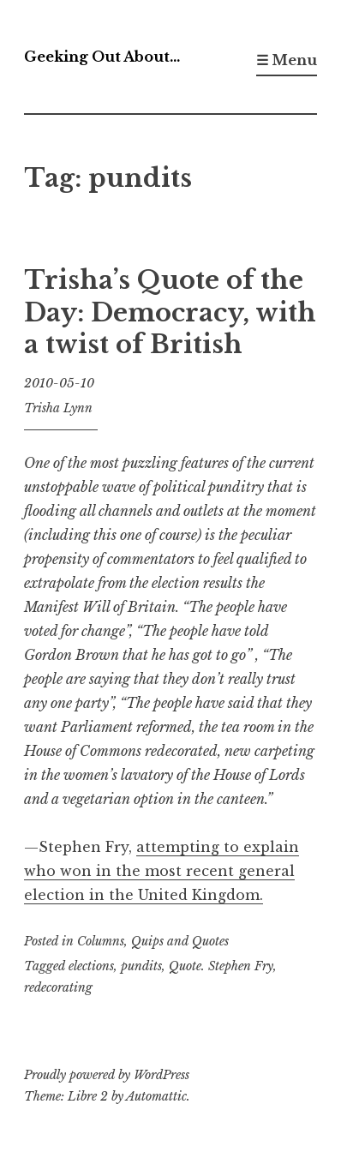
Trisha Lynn (58, 408)
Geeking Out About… (102, 56)
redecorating (58, 987)
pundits (141, 966)
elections (91, 966)
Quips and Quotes (180, 941)
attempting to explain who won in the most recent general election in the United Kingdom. (161, 870)
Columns (100, 941)
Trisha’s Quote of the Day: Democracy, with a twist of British (170, 312)
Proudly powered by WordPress (106, 1075)
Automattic (156, 1096)
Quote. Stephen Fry (221, 966)
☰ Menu (286, 60)
